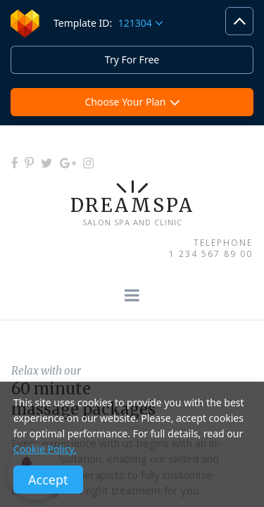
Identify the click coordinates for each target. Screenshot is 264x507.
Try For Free (132, 59)
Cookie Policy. (45, 449)
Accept (48, 479)
